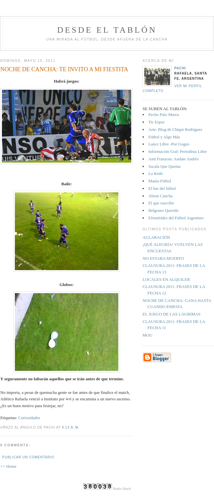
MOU (147, 335)
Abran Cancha (160, 195)
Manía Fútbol (159, 180)
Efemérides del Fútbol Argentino (176, 217)
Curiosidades (29, 417)
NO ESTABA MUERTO (163, 258)
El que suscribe (161, 202)
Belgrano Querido (163, 210)
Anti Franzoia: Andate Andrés (173, 158)
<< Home (8, 466)
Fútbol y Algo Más (164, 136)
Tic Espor (156, 122)
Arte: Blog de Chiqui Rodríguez (175, 129)
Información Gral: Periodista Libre (177, 151)
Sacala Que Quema (164, 166)
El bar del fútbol (162, 188)
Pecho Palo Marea (163, 114)
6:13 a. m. (71, 427)
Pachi (180, 68)
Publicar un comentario (28, 457)
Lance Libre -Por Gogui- (169, 144)
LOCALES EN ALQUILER (166, 279)
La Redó (155, 173)
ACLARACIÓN (156, 237)
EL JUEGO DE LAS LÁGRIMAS (171, 314)
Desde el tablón (107, 30)
